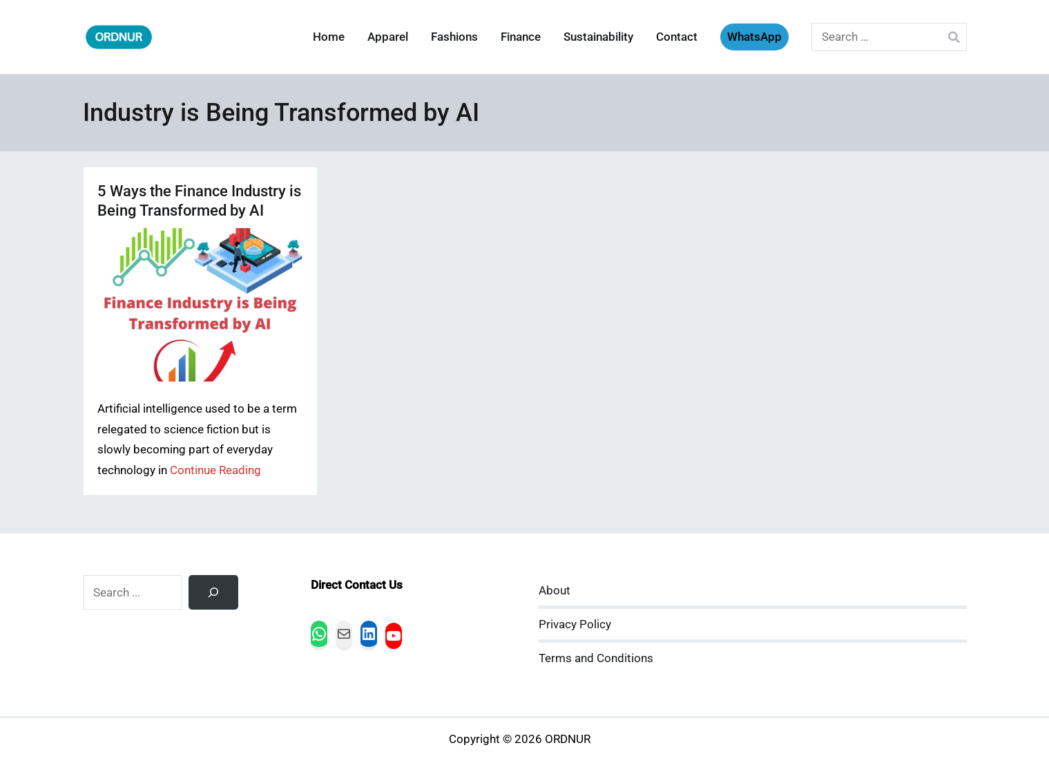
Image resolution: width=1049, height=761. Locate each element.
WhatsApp (754, 37)
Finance (521, 37)
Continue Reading (215, 470)
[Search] (213, 592)
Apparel (387, 37)
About (554, 590)
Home (329, 37)
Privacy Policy (575, 624)
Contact (676, 37)
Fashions (454, 37)
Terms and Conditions (596, 658)
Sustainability (598, 37)
